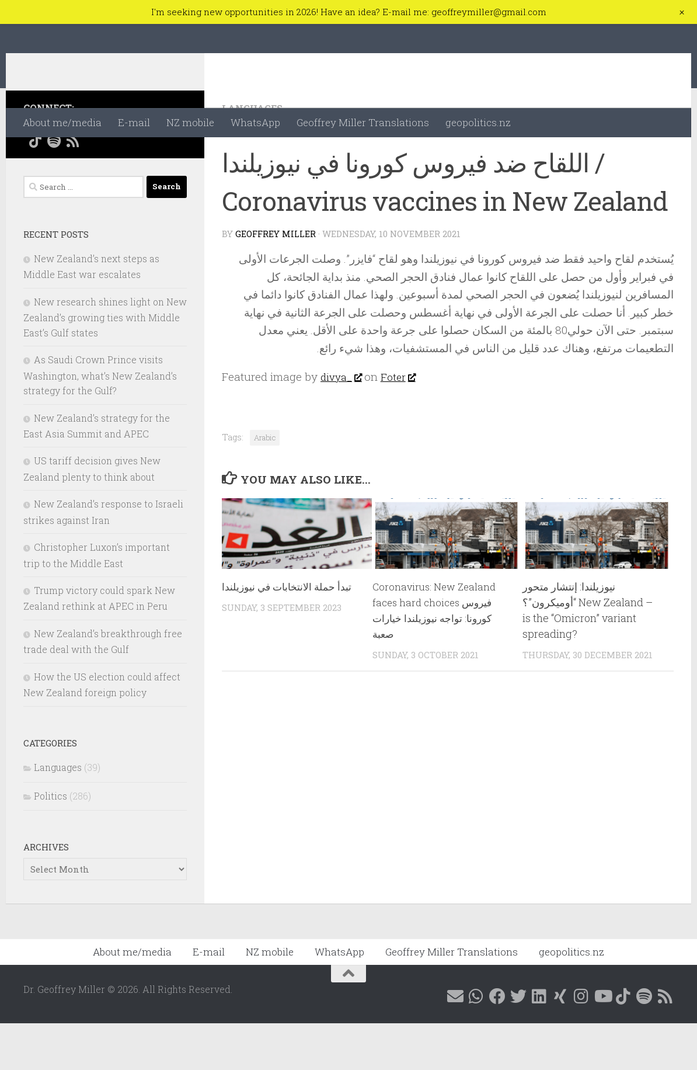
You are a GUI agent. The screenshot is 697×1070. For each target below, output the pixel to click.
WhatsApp (255, 122)
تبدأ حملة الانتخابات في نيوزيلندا (288, 633)
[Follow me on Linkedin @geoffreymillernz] (110, 172)
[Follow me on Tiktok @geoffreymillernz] (35, 187)
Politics (50, 842)
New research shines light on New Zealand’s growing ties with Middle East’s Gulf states (105, 363)
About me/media (62, 122)
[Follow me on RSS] (72, 187)
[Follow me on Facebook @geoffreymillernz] (72, 172)
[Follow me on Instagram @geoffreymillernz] (147, 172)
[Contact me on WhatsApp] (54, 172)
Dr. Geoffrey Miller (135, 65)
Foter (403, 423)
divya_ (343, 423)
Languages (254, 154)
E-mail (134, 122)
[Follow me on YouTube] (166, 172)
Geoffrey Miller (276, 280)
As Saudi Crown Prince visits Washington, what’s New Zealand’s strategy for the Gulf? (100, 421)
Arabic (265, 484)
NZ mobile (190, 122)
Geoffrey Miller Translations (363, 122)
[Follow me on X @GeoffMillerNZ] (91, 172)
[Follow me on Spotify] (54, 187)
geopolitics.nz (478, 122)
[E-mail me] (35, 172)
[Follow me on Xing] (128, 172)
